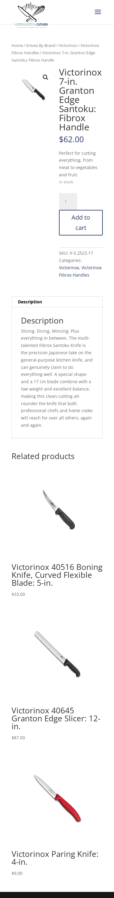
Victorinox (68, 45)
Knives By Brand (40, 45)
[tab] (57, 302)
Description (30, 302)
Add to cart (80, 222)
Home (17, 45)
